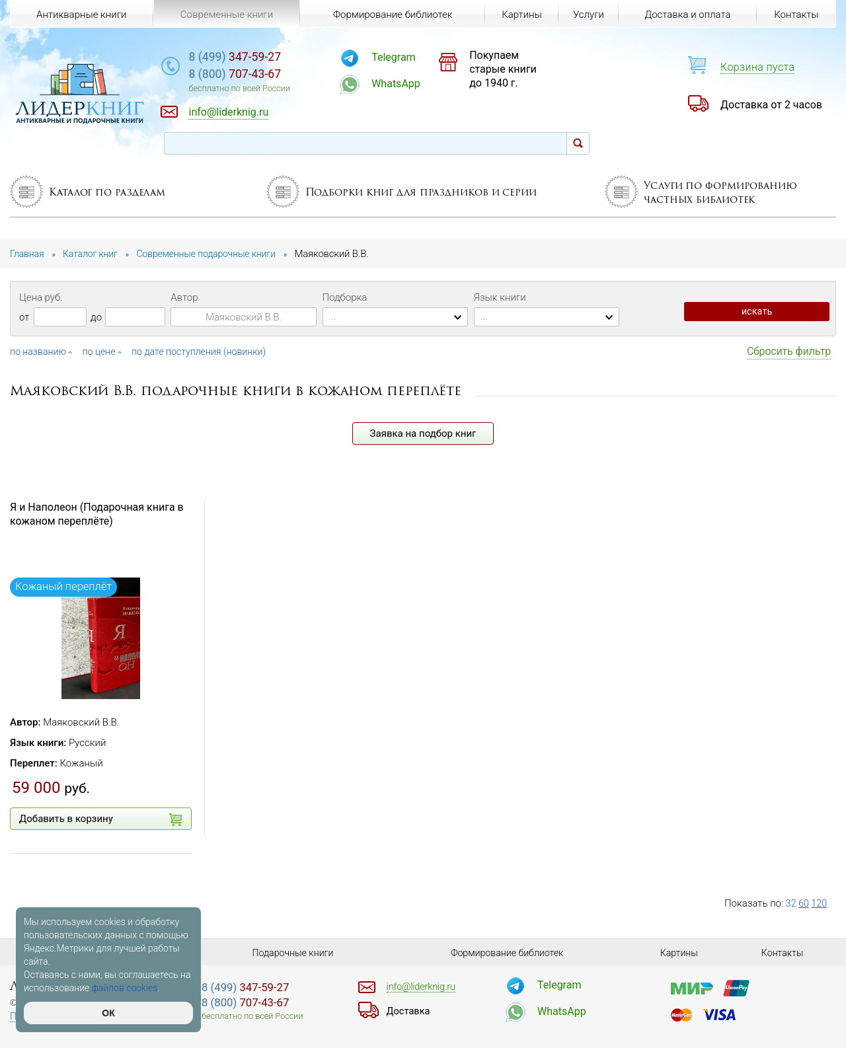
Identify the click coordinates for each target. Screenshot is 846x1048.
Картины (518, 14)
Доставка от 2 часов (771, 104)
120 (820, 903)
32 (791, 903)
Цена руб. (41, 297)
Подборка (345, 297)
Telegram (420, 57)
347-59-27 (273, 57)
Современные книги (225, 14)
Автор (184, 297)
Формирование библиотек (390, 14)
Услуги (587, 14)
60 (804, 903)
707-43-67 (273, 76)
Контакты (795, 14)
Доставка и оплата (687, 14)
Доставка (409, 1011)
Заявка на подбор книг (423, 433)
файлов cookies (125, 988)
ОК (108, 1013)
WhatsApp (423, 83)
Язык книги (500, 297)
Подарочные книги (293, 953)
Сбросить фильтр (789, 351)
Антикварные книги (81, 14)
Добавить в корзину (100, 819)
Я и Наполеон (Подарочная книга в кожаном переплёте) (97, 514)
